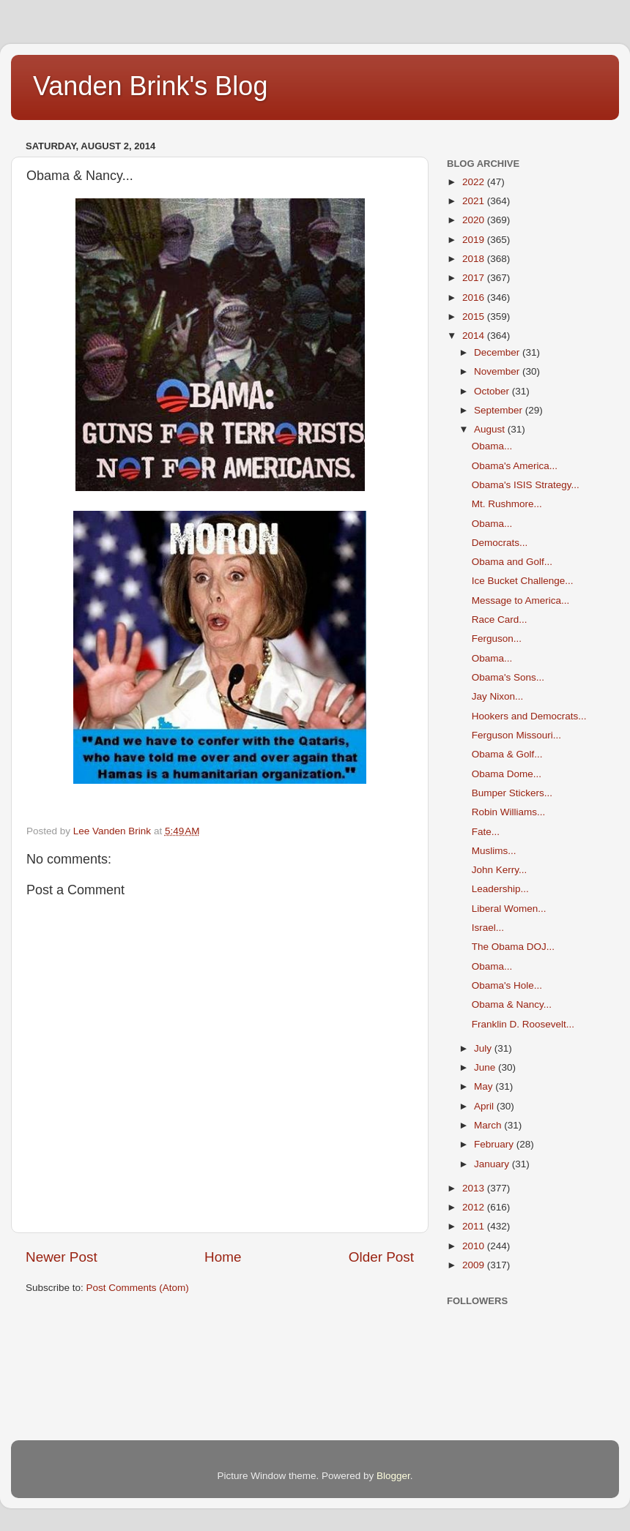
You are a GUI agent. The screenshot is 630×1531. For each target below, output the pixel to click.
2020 (474, 219)
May (484, 1086)
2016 (474, 297)
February (495, 1144)
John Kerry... (499, 869)
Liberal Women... (509, 908)
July (484, 1048)
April (485, 1106)
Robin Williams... (509, 811)
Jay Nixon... (498, 696)
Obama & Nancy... (512, 1004)
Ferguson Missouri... (516, 735)
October (493, 391)
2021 (474, 200)
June (486, 1067)
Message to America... (521, 600)
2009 (474, 1264)
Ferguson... (497, 638)
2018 (474, 258)
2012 (474, 1207)
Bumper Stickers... (512, 792)
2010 (474, 1245)
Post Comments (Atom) (137, 1287)
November (498, 371)
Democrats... (500, 542)
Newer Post (61, 1257)
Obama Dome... (506, 773)
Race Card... (499, 619)
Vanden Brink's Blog (150, 86)
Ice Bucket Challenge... (523, 580)
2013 (474, 1188)
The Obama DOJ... (513, 946)
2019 (474, 239)
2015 (474, 316)
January (493, 1163)
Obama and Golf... (512, 561)
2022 (474, 181)
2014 (474, 335)
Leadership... (500, 888)
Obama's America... (514, 465)
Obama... (492, 446)
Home (222, 1257)
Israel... (488, 927)
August (491, 429)
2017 (474, 277)
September (499, 410)
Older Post (381, 1257)
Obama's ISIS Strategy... (525, 484)
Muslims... (494, 850)
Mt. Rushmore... (507, 503)
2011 (474, 1226)
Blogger (393, 1475)
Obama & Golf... (507, 754)
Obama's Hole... (507, 985)
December (498, 352)
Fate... (486, 831)
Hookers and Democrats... (529, 716)
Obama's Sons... (508, 677)
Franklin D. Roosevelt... (523, 1024)
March (489, 1125)
